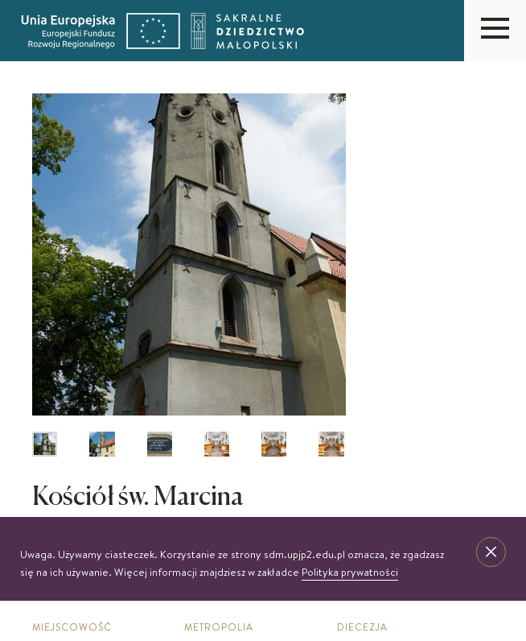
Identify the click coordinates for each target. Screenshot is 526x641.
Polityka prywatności (350, 571)
